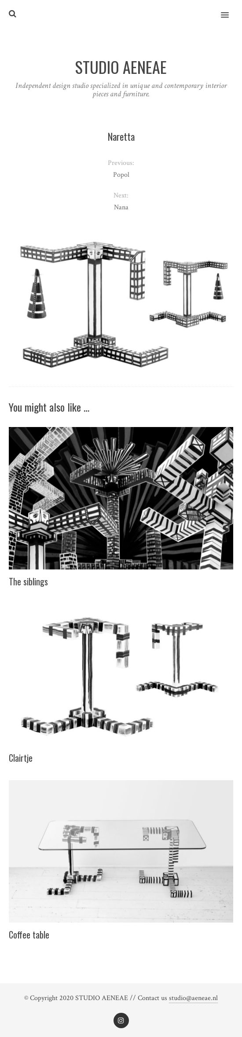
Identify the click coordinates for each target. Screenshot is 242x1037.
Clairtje (21, 757)
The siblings (28, 581)
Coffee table (29, 934)
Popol (121, 174)
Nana (121, 207)
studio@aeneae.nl (193, 998)
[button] (230, 9)
